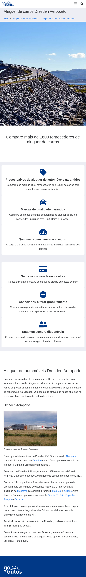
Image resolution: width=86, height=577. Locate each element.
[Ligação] (8, 4)
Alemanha (71, 456)
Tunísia (60, 495)
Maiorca (56, 491)
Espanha (70, 495)
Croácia (18, 499)
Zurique (68, 491)
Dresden (36, 460)
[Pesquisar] (82, 4)
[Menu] (75, 4)
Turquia (8, 499)
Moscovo (22, 491)
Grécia (51, 495)
